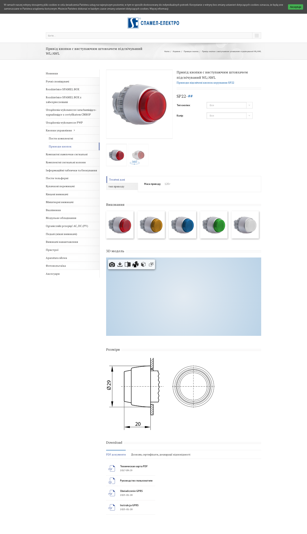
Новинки (52, 73)
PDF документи (116, 454)
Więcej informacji (159, 8)
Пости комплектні (61, 138)
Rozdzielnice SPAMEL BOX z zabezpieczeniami (63, 99)
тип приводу (116, 186)
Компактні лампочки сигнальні (67, 154)
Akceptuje (295, 6)
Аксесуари (53, 274)
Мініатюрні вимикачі (59, 202)
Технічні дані (117, 179)
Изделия (176, 51)
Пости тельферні (57, 178)
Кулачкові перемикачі (60, 186)
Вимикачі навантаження (62, 242)
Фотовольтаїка (56, 265)
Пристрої (52, 250)
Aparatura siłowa (56, 258)
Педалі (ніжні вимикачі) (61, 234)
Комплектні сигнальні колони (66, 162)
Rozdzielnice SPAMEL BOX (62, 89)
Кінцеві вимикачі (57, 194)
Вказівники (53, 210)
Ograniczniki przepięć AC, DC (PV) (67, 226)
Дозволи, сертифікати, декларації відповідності (160, 454)
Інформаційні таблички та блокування (71, 170)
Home (166, 51)
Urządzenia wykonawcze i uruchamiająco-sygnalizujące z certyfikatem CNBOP (71, 112)
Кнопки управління (59, 130)
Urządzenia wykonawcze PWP (64, 122)
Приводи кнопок (191, 51)
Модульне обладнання (61, 218)
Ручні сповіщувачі (57, 81)
